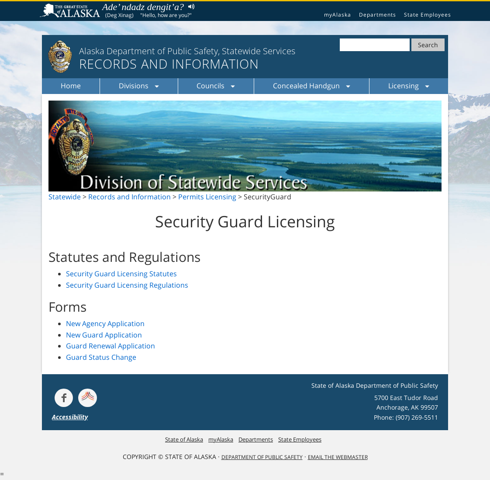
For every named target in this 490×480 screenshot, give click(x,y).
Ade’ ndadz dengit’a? (143, 6)
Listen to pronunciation (189, 6)
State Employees (427, 14)
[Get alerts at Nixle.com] (87, 398)
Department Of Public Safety (262, 457)
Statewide (64, 197)
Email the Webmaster (338, 457)
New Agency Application (105, 323)
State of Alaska (71, 11)
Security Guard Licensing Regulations (127, 285)
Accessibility (70, 417)
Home (71, 85)
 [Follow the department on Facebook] (64, 398)
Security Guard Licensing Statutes (121, 273)
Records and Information (129, 197)
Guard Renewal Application (110, 346)
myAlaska (337, 14)
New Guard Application (104, 335)
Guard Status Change (101, 357)
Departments (377, 14)
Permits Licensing (207, 197)
